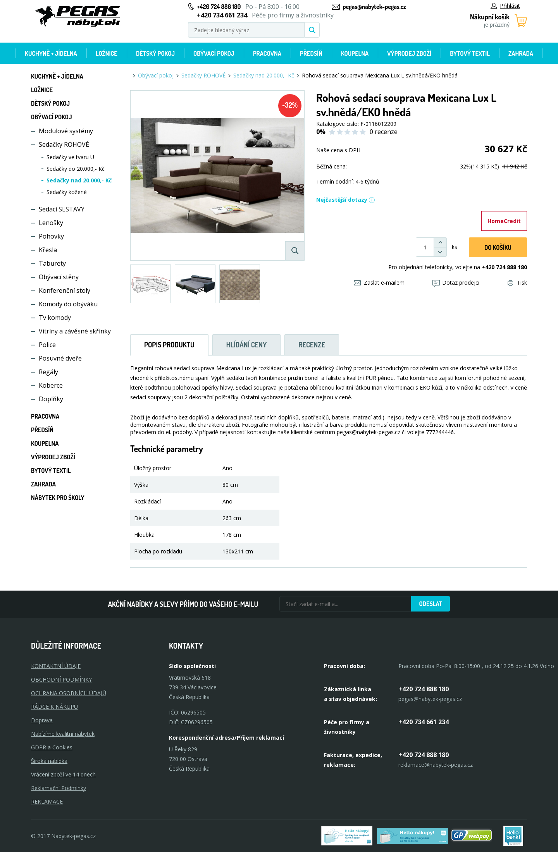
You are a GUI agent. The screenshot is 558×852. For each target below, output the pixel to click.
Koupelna (355, 53)
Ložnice (106, 53)
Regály (48, 372)
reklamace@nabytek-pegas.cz (435, 764)
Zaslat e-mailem (379, 282)
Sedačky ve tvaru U (70, 157)
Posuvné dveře (60, 358)
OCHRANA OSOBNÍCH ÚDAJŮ (68, 693)
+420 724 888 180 (219, 6)
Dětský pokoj (155, 53)
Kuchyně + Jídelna (51, 53)
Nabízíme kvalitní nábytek (63, 733)
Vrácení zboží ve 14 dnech (63, 774)
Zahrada (520, 53)
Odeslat (430, 604)
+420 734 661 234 (423, 722)
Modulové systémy (66, 131)
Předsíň (311, 53)
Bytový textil (470, 53)
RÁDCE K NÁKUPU (54, 706)
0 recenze (384, 131)
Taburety (52, 263)
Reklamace (47, 801)
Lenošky (51, 222)
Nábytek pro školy (57, 498)
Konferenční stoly (64, 290)
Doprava (42, 720)
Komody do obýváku (68, 304)
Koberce (51, 385)
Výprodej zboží (409, 53)
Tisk (517, 282)
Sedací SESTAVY (61, 209)
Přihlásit (505, 5)
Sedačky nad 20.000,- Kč (79, 180)
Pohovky (51, 236)
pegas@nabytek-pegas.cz (374, 6)
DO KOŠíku (498, 247)
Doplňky (51, 399)
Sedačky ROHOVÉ (64, 144)
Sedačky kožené (66, 192)
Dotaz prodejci (455, 282)
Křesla (48, 250)
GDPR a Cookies (51, 747)
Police (47, 344)
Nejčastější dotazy (345, 199)
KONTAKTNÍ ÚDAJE (56, 666)
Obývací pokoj (213, 53)
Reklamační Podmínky (58, 788)
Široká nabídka (49, 760)
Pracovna (267, 53)
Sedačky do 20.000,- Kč (75, 168)
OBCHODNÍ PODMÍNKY (61, 679)
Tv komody (55, 317)
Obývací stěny (59, 277)
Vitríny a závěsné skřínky (75, 331)
